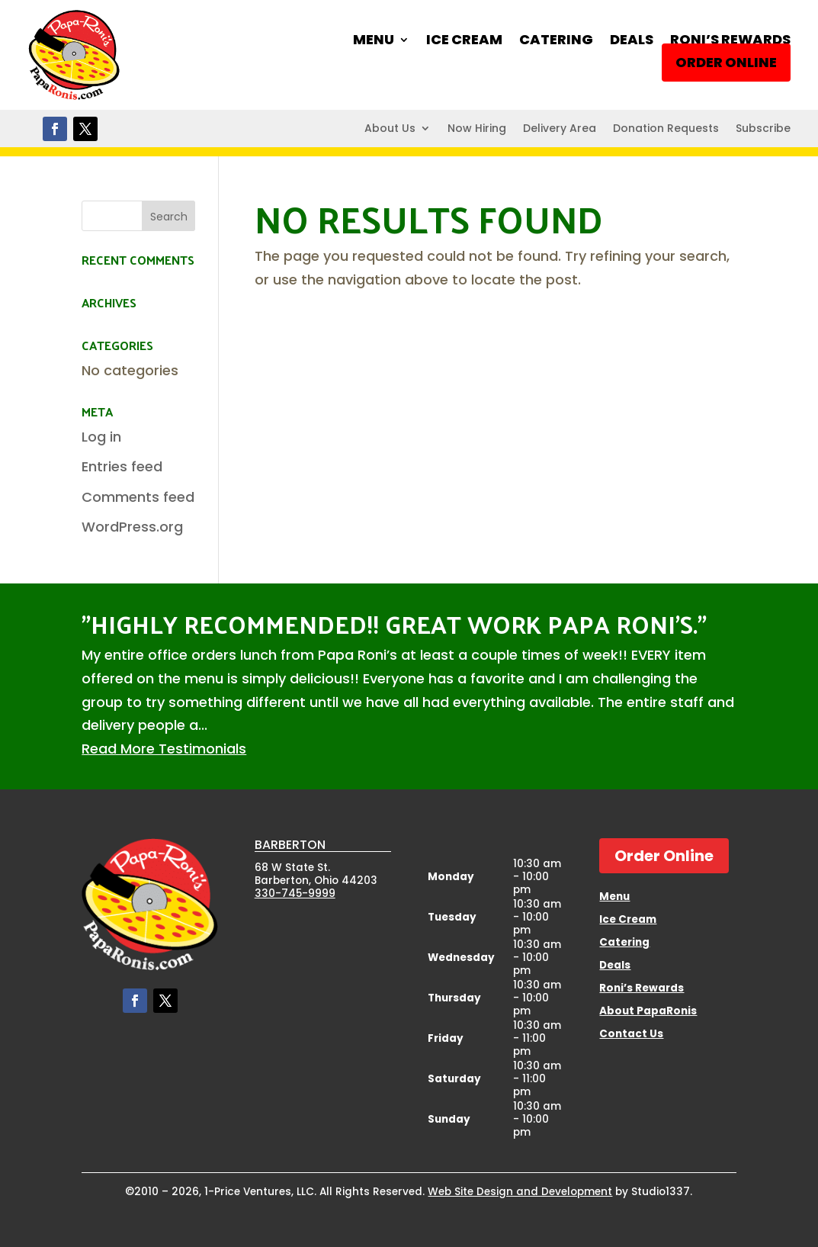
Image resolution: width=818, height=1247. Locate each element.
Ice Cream (464, 41)
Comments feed (138, 496)
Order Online (726, 62)
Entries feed (122, 466)
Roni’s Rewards (730, 41)
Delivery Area (559, 129)
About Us (389, 129)
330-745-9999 (295, 893)
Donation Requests (666, 129)
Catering (556, 41)
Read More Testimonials (164, 748)
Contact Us (631, 1035)
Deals (631, 41)
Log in (101, 436)
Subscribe (763, 129)
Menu (373, 41)
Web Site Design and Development (520, 1191)
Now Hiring (476, 129)
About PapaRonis (648, 1012)
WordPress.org (132, 526)
